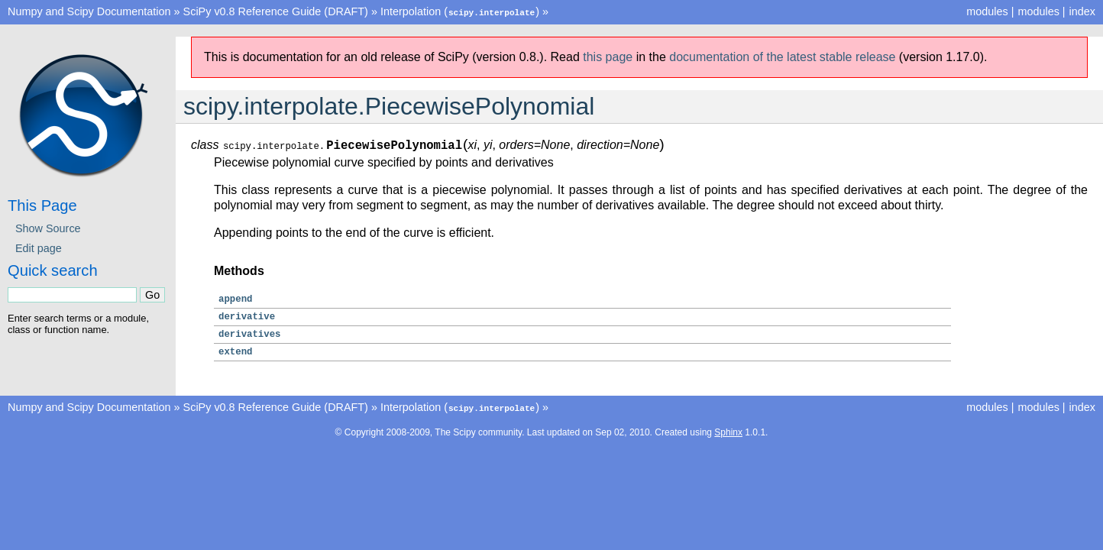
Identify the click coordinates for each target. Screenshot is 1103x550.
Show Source (48, 228)
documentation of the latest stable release (782, 56)
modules (1038, 11)
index (1082, 11)
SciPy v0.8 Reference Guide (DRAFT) (275, 11)
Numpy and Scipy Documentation (89, 11)
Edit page (38, 247)
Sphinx (728, 430)
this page (607, 56)
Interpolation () (459, 11)
